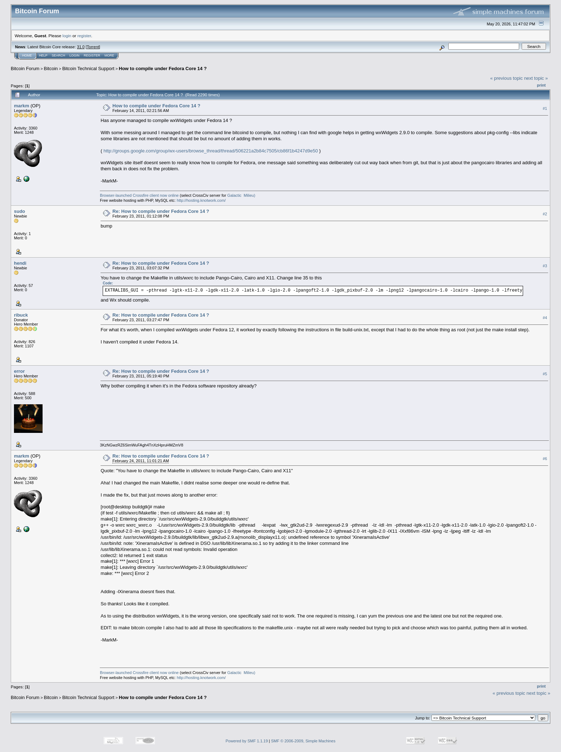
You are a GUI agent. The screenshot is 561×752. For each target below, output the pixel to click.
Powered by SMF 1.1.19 (247, 741)
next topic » (536, 78)
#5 (545, 374)
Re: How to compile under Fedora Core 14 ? (160, 211)
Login (74, 55)
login (67, 35)
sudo (19, 211)
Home (27, 55)
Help (43, 55)
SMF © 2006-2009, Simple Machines (303, 741)
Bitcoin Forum (25, 68)
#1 (545, 108)
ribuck (21, 315)
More (109, 55)
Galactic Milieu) (241, 195)
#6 (545, 458)
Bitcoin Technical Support (88, 68)
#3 (545, 266)
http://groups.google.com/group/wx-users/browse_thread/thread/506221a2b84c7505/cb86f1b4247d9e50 (210, 150)
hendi (20, 263)
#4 (545, 318)
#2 (545, 214)
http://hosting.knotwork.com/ (201, 200)
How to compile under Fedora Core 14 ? (163, 68)
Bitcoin (51, 68)
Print (541, 85)
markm (21, 105)
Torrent (93, 47)
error (19, 371)
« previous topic (506, 78)
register (84, 35)
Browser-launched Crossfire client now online (139, 195)
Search (58, 55)
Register (92, 55)
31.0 (80, 47)
